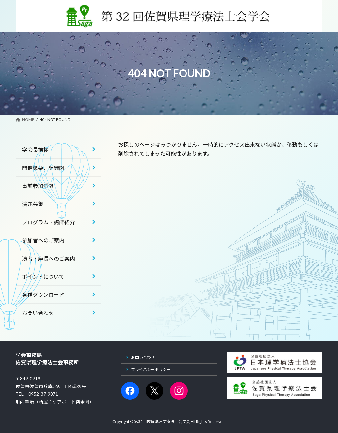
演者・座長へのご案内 (48, 258)
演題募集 (32, 204)
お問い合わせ (38, 313)
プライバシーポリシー (151, 369)
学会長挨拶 (35, 149)
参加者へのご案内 (43, 240)
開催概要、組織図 (43, 168)
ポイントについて (43, 276)
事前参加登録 (38, 186)
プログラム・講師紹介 (48, 222)
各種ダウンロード (43, 295)
